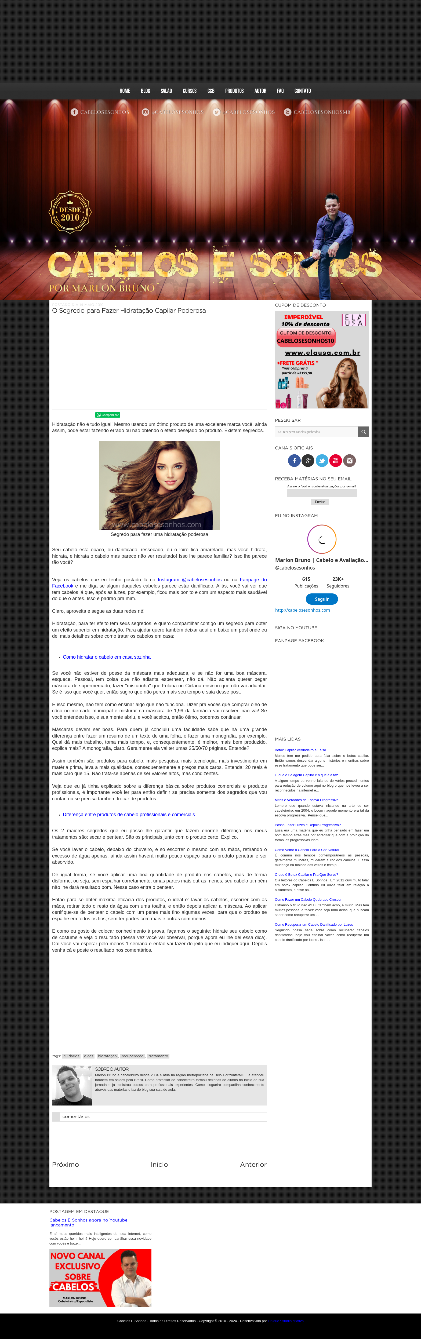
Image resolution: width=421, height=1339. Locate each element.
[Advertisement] (210, 41)
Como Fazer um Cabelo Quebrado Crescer (308, 912)
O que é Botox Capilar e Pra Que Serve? (306, 887)
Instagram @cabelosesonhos (190, 579)
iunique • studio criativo (286, 1321)
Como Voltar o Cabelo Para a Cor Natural (307, 862)
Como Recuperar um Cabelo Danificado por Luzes (314, 937)
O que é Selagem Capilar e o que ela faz (306, 787)
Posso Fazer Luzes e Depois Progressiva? (308, 837)
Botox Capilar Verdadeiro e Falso (300, 762)
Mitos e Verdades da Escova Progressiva (307, 812)
